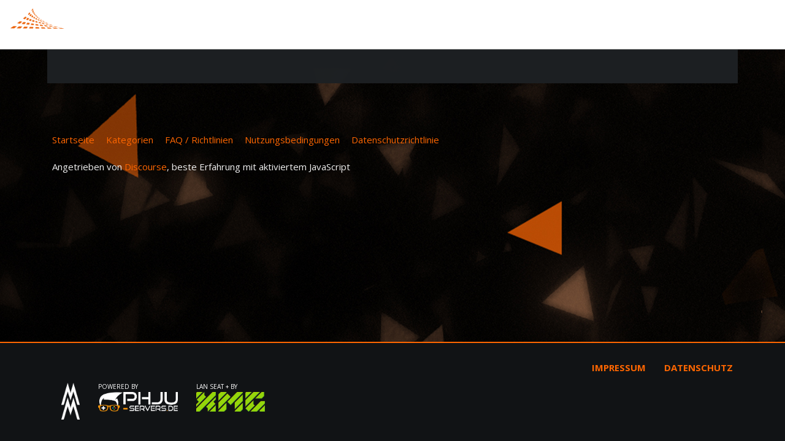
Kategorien (129, 140)
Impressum (619, 367)
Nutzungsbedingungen (292, 140)
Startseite (73, 140)
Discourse (145, 166)
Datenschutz (698, 367)
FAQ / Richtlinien (199, 140)
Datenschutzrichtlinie (395, 140)
